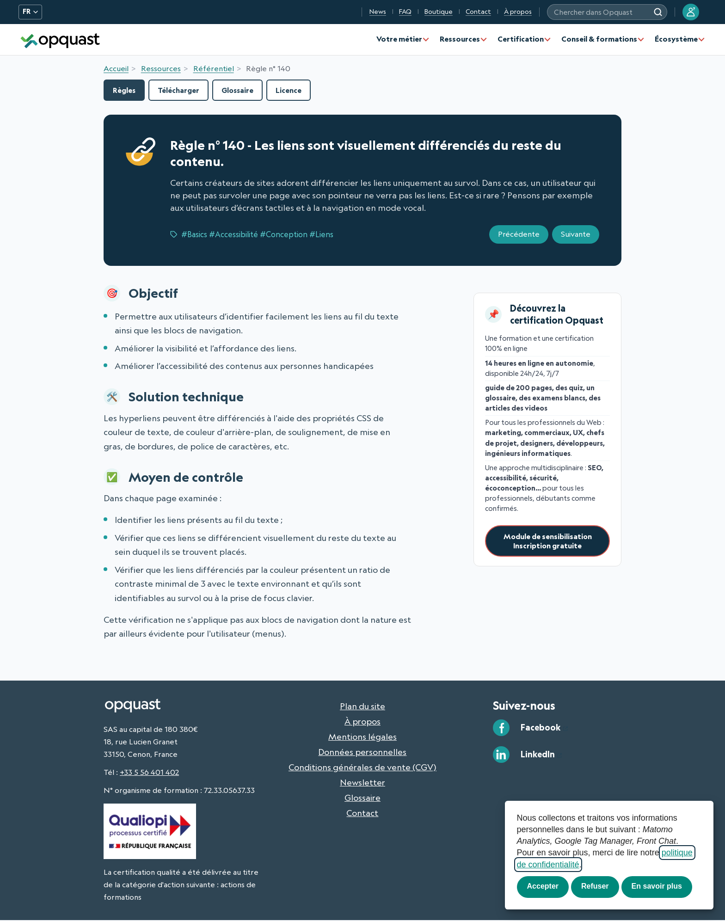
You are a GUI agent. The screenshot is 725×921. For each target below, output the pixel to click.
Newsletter (362, 782)
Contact (478, 11)
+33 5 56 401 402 (149, 772)
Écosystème (676, 38)
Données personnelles (362, 752)
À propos (518, 11)
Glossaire (244, 90)
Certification (521, 38)
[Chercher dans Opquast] (658, 12)
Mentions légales (362, 737)
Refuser (595, 886)
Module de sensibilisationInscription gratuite (547, 542)
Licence (298, 90)
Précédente (519, 234)
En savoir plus (657, 886)
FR (30, 11)
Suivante (575, 234)
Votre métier (399, 38)
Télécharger (182, 90)
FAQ (405, 11)
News (377, 11)
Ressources (460, 38)
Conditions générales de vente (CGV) (362, 767)
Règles (125, 90)
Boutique (438, 11)
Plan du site (362, 706)
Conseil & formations (599, 38)
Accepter (543, 886)
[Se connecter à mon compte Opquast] (690, 12)
